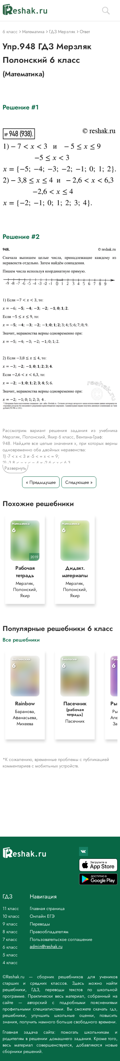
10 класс (11, 916)
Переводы (40, 924)
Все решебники (21, 639)
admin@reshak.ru (46, 946)
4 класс (10, 962)
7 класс (10, 939)
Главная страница (47, 908)
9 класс (10, 924)
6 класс (10, 947)
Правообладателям (49, 931)
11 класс (11, 908)
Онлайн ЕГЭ (42, 916)
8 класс (10, 931)
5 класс (10, 955)
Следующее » (78, 482)
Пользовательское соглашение (61, 939)
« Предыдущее (41, 482)
